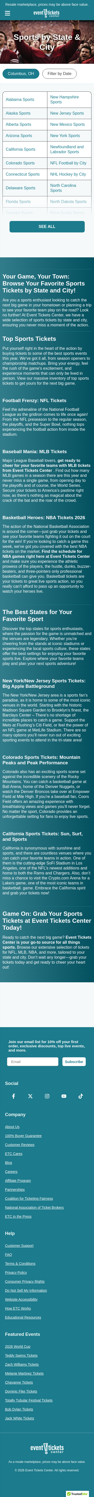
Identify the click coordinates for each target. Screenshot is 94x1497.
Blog (8, 1163)
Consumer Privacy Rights (25, 1281)
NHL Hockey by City (68, 174)
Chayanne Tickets (19, 1382)
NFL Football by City (68, 163)
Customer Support (19, 1246)
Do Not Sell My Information (26, 1290)
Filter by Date (59, 73)
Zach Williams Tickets (22, 1364)
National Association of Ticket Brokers (34, 1208)
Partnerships (15, 1190)
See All (47, 226)
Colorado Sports (20, 163)
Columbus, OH (21, 73)
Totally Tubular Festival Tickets (29, 1400)
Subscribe (74, 1062)
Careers (11, 1172)
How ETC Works (18, 1308)
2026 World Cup (17, 1347)
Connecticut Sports (23, 174)
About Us (12, 1127)
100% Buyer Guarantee (23, 1136)
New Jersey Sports (67, 113)
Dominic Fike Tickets (21, 1391)
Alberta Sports (18, 124)
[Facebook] (13, 1096)
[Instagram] (47, 1096)
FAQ (8, 1255)
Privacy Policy (16, 1273)
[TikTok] (80, 1096)
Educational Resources (23, 1317)
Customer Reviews (19, 1145)
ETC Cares (13, 1154)
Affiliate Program (18, 1181)
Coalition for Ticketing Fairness (29, 1199)
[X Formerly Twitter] (30, 1096)
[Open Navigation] (7, 13)
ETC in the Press (18, 1216)
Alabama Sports (20, 99)
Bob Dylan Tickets (19, 1409)
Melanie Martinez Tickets (24, 1373)
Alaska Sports (18, 113)
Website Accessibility (21, 1299)
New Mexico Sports (67, 124)
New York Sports (65, 136)
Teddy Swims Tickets (21, 1355)
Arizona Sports (19, 136)
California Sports (20, 149)
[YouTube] (63, 1096)
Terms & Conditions (20, 1264)
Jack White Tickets (19, 1418)
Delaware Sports (20, 188)
